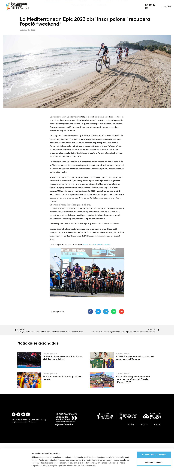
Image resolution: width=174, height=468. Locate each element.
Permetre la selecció (154, 396)
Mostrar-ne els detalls (138, 413)
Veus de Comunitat (82, 5)
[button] (90, 311)
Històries (101, 5)
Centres (144, 424)
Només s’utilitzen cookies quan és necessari (155, 404)
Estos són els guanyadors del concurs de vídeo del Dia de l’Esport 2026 (133, 379)
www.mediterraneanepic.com (96, 244)
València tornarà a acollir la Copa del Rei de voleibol (63, 358)
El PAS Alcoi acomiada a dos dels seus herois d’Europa (135, 358)
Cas (164, 6)
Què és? (130, 424)
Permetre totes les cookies (154, 388)
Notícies (157, 424)
